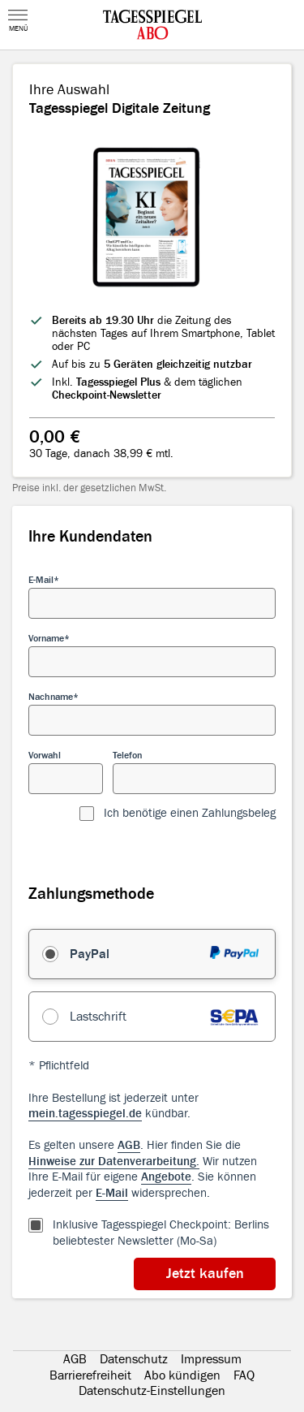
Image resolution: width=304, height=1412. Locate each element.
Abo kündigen (182, 1375)
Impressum (211, 1359)
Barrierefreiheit (90, 1375)
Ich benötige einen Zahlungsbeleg (190, 813)
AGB (75, 1359)
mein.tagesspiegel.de (85, 1114)
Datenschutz (134, 1359)
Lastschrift (98, 1016)
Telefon (127, 755)
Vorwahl (44, 755)
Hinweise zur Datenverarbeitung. (113, 1161)
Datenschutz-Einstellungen (152, 1391)
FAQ (244, 1375)
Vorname (46, 638)
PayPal (89, 954)
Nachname (50, 696)
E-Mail (41, 579)
